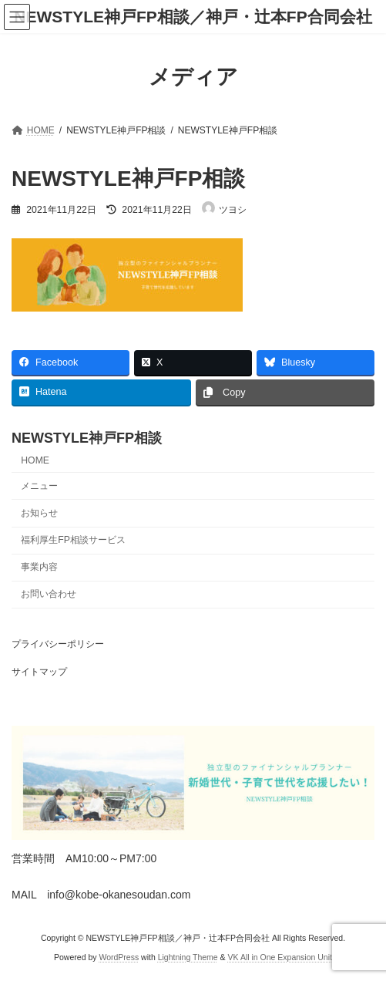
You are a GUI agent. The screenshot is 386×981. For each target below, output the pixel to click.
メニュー (39, 485)
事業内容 (39, 566)
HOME (35, 460)
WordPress (119, 957)
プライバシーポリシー (58, 644)
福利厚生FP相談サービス (73, 539)
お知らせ (39, 512)
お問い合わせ (48, 593)
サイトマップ (39, 671)
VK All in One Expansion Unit (280, 957)
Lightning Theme (188, 957)
